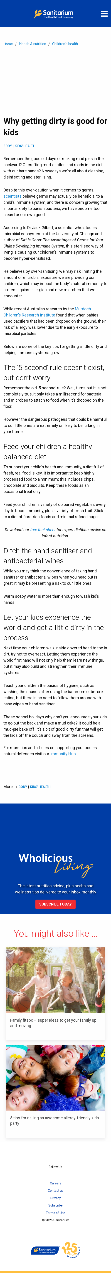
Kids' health (25, 146)
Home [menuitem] (8, 44)
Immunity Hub (63, 753)
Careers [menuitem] (55, 1183)
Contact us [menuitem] (55, 1190)
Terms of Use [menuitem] (55, 1213)
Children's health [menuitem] (65, 44)
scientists (12, 196)
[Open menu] (104, 13)
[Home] (55, 13)
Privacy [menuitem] (55, 1198)
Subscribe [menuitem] (55, 1205)
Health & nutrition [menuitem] (32, 44)
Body (7, 146)
